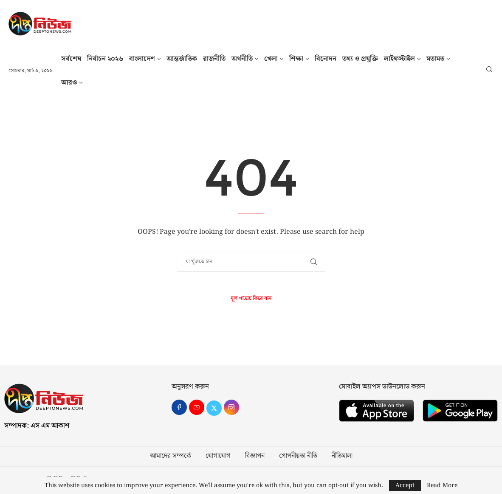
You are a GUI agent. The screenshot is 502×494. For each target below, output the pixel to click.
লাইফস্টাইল (399, 59)
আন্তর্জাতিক (181, 59)
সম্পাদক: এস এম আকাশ (36, 425)
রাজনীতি (214, 59)
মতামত (435, 59)
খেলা (271, 59)
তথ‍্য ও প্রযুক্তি (360, 59)
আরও (69, 82)
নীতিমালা (342, 456)
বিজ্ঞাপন (255, 456)
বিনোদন (325, 59)
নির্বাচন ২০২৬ (105, 59)
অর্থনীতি (242, 59)
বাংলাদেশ (142, 59)
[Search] (489, 71)
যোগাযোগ (218, 456)
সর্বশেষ (71, 59)
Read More (442, 485)
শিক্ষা (296, 59)
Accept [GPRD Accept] (405, 485)
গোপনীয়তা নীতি (298, 456)
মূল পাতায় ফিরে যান (251, 298)
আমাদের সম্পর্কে (170, 456)
